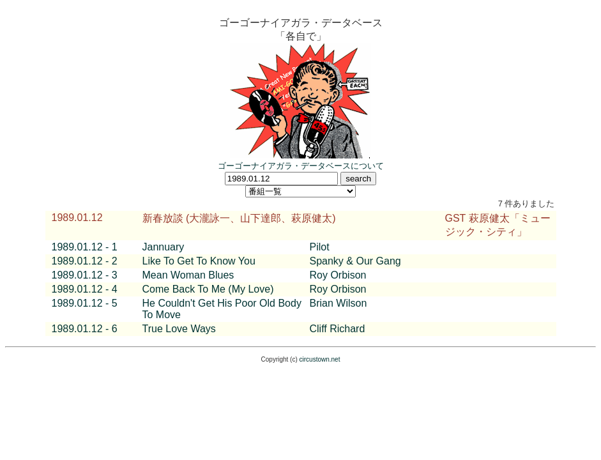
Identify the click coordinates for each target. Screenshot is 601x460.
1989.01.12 (77, 217)
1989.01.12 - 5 (85, 303)
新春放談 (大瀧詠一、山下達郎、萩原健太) (239, 218)
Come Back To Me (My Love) (208, 289)
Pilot (320, 246)
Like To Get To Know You (198, 261)
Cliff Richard (337, 328)
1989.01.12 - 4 (85, 289)
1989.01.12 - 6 (85, 328)
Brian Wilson (338, 303)
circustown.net (320, 359)
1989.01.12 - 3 (85, 275)
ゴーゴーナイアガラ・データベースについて (301, 166)
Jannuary (163, 246)
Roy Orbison (338, 275)
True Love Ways (179, 328)
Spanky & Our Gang (355, 261)
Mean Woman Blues (188, 275)
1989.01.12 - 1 (85, 246)
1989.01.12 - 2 (85, 261)
